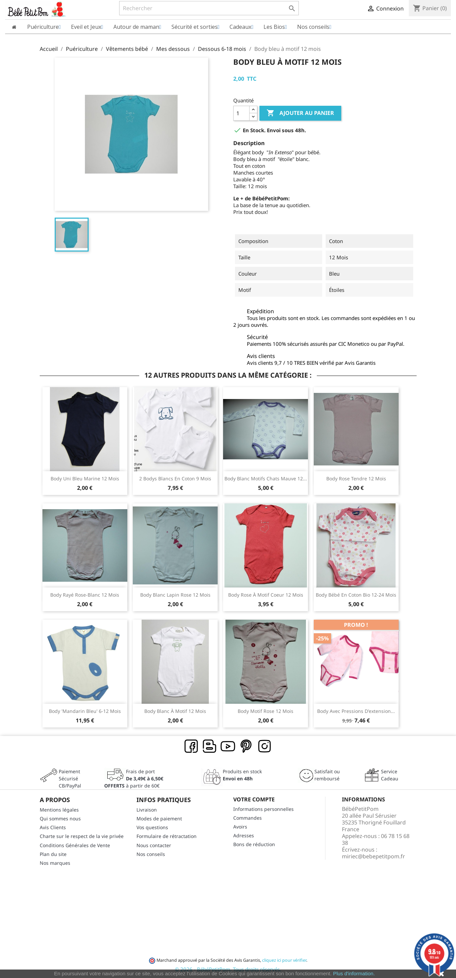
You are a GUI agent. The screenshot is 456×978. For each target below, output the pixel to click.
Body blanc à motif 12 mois (175, 711)
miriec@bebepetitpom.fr (373, 856)
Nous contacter (153, 845)
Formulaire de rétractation (166, 836)
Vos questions (152, 827)
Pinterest (246, 746)
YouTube (228, 746)
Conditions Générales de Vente (75, 845)
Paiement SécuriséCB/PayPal (70, 778)
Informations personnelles (263, 809)
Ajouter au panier (300, 113)
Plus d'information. (354, 973)
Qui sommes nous (60, 818)
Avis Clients (53, 827)
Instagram (264, 746)
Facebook (191, 746)
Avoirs (240, 826)
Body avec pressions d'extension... (356, 711)
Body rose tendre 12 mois (356, 478)
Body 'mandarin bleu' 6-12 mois (85, 711)
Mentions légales (59, 809)
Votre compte (254, 799)
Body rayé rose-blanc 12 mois (84, 595)
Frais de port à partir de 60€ (133, 778)
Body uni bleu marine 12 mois (85, 478)
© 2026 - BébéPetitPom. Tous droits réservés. (228, 969)
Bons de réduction (254, 844)
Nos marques (55, 863)
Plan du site (53, 854)
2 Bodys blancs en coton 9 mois (175, 478)
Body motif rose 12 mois (265, 711)
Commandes (247, 818)
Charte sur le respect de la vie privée (82, 836)
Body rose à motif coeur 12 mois (265, 595)
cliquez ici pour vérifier (284, 960)
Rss (209, 746)
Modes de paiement (159, 818)
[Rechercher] (209, 8)
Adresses (243, 835)
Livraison (146, 809)
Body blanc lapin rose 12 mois (175, 595)
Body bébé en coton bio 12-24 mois (356, 595)
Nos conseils (150, 854)
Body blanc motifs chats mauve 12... (265, 478)
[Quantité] (241, 113)
